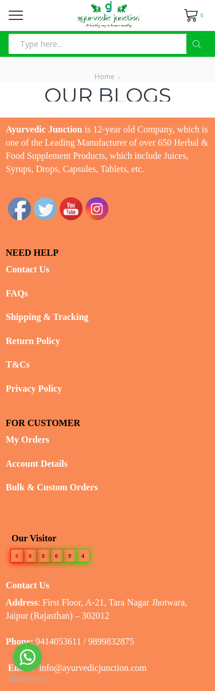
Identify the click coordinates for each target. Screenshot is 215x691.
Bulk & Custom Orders (51, 487)
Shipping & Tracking (47, 317)
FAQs (17, 293)
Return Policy (33, 341)
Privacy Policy (34, 388)
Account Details (37, 464)
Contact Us (27, 269)
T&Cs (18, 364)
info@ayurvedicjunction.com (93, 668)
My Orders (27, 439)
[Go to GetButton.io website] (27, 679)
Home (105, 76)
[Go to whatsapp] (27, 657)
